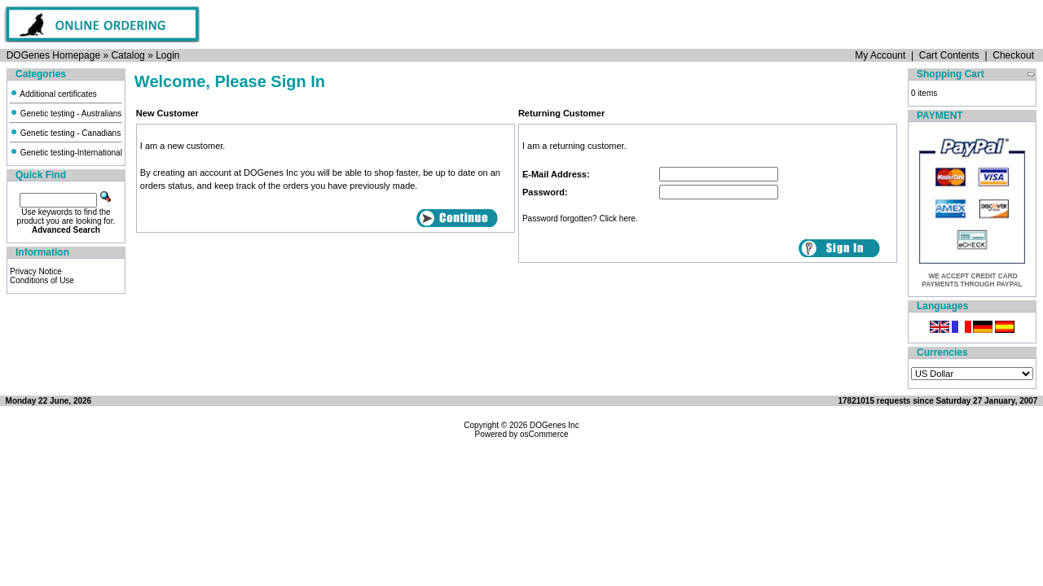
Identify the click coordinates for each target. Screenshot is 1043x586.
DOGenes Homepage (53, 55)
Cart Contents (949, 55)
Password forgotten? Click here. (580, 218)
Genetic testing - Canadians (65, 133)
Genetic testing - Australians (65, 113)
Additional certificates (53, 94)
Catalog (127, 55)
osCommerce (544, 434)
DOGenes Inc (554, 425)
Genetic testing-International (66, 152)
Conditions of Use (42, 280)
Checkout (1013, 55)
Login (167, 55)
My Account (880, 55)
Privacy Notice (36, 271)
